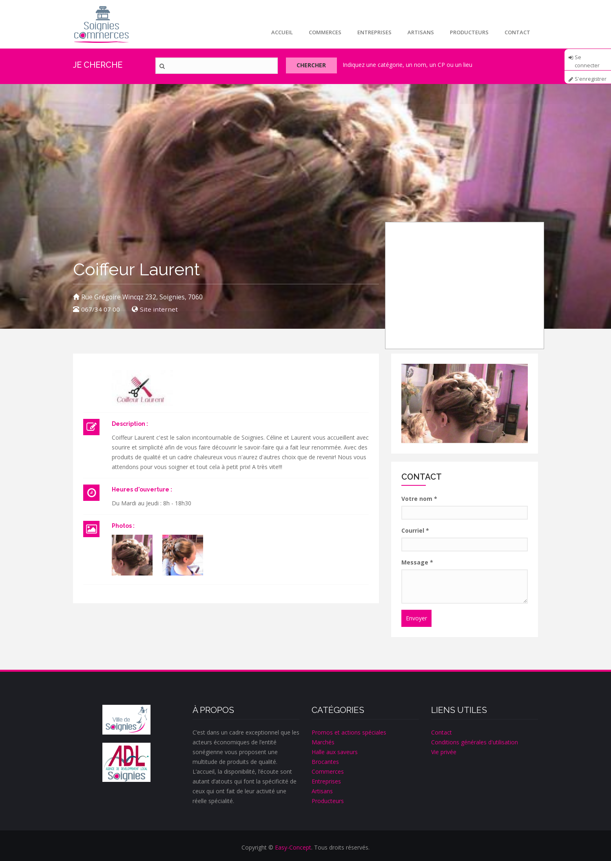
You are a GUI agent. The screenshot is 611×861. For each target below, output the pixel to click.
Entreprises (373, 32)
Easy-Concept (293, 847)
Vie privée (443, 752)
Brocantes (325, 762)
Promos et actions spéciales (349, 732)
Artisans (419, 32)
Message (417, 562)
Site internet (159, 309)
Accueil (279, 32)
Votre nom (419, 498)
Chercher (313, 66)
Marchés (323, 742)
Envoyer (416, 618)
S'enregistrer (591, 78)
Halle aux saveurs (335, 752)
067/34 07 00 (100, 309)
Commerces (323, 32)
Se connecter (587, 60)
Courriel (415, 530)
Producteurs (468, 32)
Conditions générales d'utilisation (474, 742)
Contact (517, 32)
